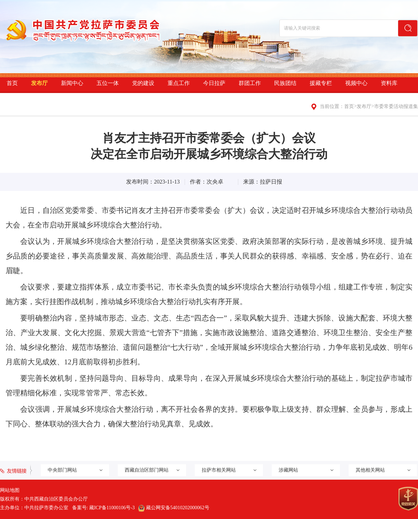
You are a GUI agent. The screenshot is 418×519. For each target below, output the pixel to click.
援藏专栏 (321, 83)
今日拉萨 (214, 83)
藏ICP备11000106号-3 (112, 507)
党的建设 (143, 83)
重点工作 (179, 83)
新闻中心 (72, 83)
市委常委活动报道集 (396, 106)
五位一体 (107, 83)
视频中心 (356, 83)
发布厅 (39, 83)
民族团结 (285, 83)
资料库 (389, 83)
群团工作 (250, 83)
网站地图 (10, 490)
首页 (12, 83)
